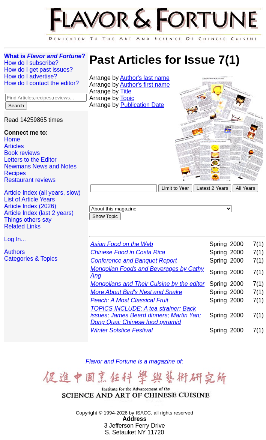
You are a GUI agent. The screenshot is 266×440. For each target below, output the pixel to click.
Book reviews (22, 153)
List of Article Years (29, 199)
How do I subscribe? (31, 63)
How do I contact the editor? (41, 83)
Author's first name (145, 84)
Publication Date (142, 105)
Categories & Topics (30, 258)
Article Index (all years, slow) (42, 192)
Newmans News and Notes (40, 166)
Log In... (15, 239)
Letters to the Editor (30, 159)
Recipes (15, 173)
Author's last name (145, 78)
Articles (14, 146)
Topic (127, 98)
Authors (14, 252)
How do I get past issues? (38, 69)
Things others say (27, 219)
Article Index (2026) (30, 206)
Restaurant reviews (30, 180)
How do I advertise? (30, 76)
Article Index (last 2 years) (39, 213)
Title (125, 91)
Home (12, 139)
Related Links (22, 226)
